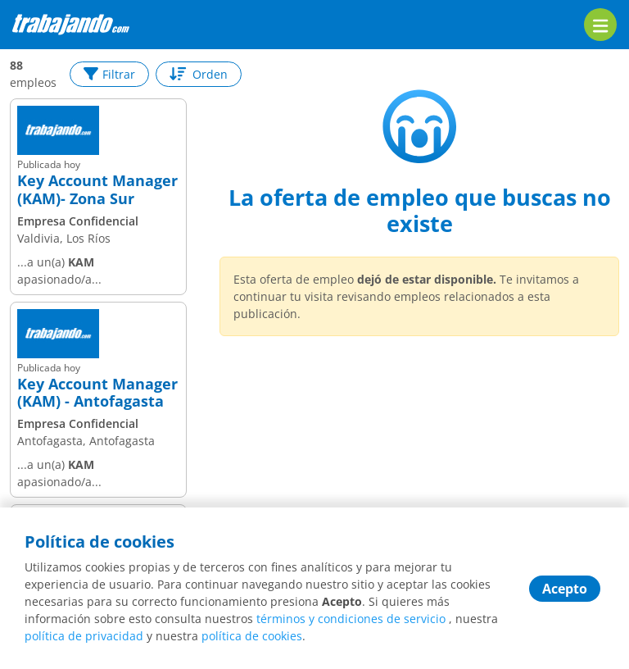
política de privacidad (84, 636)
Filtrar (109, 74)
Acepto (564, 589)
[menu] (600, 24)
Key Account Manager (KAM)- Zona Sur (97, 189)
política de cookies (251, 636)
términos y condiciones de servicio (351, 618)
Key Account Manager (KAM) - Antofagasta (97, 393)
